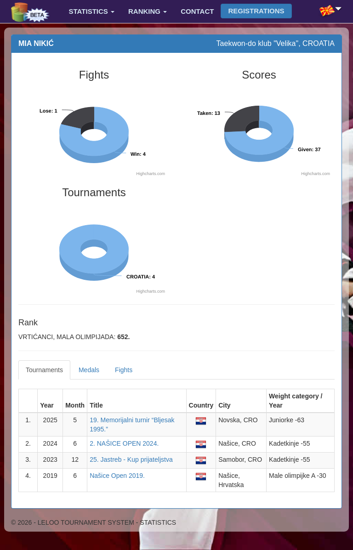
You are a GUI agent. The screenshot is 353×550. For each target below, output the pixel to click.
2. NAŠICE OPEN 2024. (124, 443)
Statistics (91, 11)
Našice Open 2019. (117, 475)
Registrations (256, 11)
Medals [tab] (89, 370)
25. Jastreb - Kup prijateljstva (131, 459)
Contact (197, 11)
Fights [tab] (123, 370)
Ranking (147, 11)
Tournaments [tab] (44, 370)
